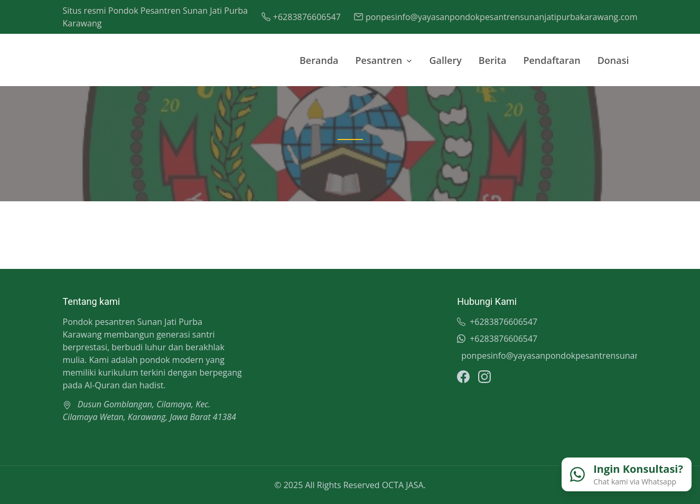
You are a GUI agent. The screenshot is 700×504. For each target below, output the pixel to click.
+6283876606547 (497, 322)
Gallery (446, 60)
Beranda (319, 60)
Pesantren (379, 60)
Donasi (613, 60)
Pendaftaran (551, 60)
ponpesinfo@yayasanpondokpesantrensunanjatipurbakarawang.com (549, 355)
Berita (493, 60)
